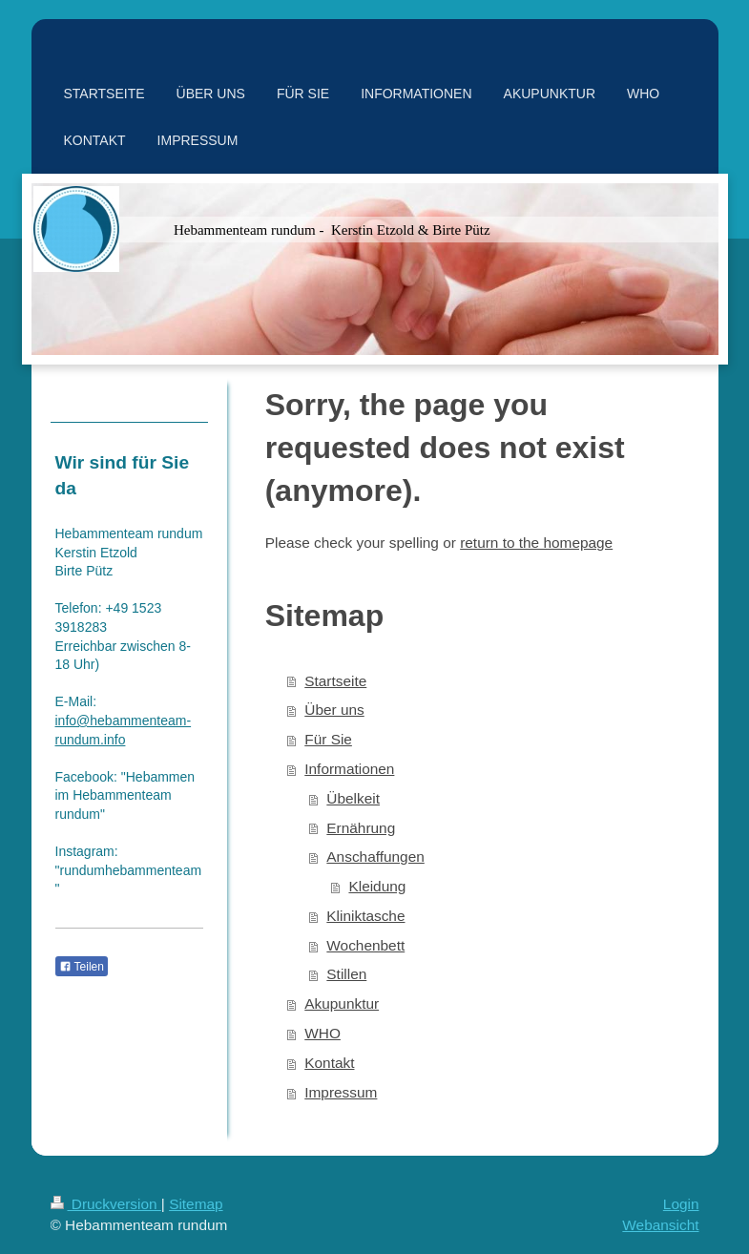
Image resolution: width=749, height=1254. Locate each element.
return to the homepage (536, 542)
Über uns (334, 709)
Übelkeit (353, 798)
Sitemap (195, 1204)
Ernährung (360, 828)
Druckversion (106, 1204)
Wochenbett (365, 945)
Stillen (346, 974)
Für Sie (328, 739)
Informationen (349, 769)
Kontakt (329, 1063)
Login (681, 1204)
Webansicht (660, 1225)
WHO (322, 1033)
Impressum (340, 1092)
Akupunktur (341, 1003)
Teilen (81, 966)
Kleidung (377, 886)
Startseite (335, 681)
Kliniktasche (365, 916)
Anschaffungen (375, 856)
